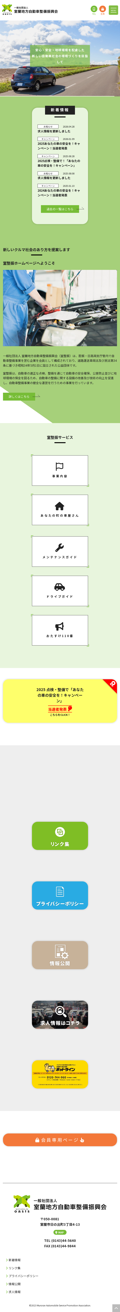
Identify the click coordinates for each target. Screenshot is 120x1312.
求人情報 (15, 1291)
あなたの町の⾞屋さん (60, 510)
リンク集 (15, 1268)
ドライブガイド (60, 591)
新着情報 (15, 1260)
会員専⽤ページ (60, 1139)
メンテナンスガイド (59, 551)
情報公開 (15, 1284)
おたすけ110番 (59, 630)
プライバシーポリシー (24, 1276)
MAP (59, 1232)
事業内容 (60, 470)
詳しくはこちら (19, 396)
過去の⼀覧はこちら (60, 209)
